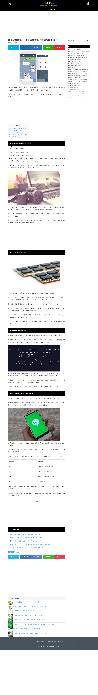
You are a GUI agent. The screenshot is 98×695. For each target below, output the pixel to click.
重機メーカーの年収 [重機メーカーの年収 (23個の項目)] (74, 91)
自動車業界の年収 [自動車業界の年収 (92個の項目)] (83, 79)
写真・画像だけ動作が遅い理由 (17, 128)
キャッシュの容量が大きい (16, 130)
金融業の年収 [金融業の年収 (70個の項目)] (85, 91)
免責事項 (52, 9)
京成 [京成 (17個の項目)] (85, 57)
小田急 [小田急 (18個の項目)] (71, 65)
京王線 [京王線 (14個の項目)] (71, 59)
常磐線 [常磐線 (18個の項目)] (85, 69)
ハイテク (12, 552)
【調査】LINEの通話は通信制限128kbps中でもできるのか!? (26, 534)
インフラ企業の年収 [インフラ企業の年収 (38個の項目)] (84, 51)
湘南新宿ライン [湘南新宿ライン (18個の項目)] (80, 77)
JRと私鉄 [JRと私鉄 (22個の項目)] (78, 49)
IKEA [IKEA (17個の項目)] (71, 49)
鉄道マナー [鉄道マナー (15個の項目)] (72, 93)
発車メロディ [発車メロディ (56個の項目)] (72, 79)
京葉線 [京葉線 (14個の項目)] (78, 59)
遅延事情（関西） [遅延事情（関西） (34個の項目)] (73, 87)
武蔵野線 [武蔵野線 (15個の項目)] (85, 75)
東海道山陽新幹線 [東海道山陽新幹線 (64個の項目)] (84, 73)
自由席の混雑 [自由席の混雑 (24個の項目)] (72, 81)
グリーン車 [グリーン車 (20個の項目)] (72, 53)
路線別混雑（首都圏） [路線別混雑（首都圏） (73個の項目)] (74, 85)
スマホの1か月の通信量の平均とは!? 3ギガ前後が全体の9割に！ (28, 547)
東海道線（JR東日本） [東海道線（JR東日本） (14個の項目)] (74, 75)
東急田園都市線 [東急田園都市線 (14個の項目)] (73, 73)
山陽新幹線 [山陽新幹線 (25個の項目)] (72, 67)
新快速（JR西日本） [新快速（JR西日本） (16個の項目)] (74, 71)
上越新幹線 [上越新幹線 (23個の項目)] (72, 55)
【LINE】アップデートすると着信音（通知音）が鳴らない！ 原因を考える (31, 544)
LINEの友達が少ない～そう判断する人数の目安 (26, 602)
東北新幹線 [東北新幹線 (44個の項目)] (85, 71)
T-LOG (49, 3)
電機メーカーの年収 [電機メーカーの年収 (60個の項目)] (82, 95)
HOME (45, 9)
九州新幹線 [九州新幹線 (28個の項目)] (81, 55)
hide (20, 125)
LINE (17, 552)
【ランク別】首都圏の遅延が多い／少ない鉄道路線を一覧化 (30, 633)
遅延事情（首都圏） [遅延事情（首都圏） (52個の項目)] (74, 89)
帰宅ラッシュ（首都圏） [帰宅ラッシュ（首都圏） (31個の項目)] (75, 69)
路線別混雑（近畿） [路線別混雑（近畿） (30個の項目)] (74, 83)
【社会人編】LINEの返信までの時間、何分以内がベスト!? (26, 537)
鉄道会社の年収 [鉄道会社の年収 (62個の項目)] (82, 93)
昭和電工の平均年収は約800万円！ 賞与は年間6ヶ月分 (28, 628)
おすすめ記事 (12, 136)
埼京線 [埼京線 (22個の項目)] (80, 63)
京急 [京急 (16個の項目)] (79, 57)
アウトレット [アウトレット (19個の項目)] (72, 51)
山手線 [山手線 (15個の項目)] (78, 65)
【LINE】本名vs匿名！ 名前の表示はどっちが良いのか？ (26, 541)
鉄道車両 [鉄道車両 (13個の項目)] (71, 95)
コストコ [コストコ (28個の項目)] (80, 53)
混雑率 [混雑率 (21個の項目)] (71, 77)
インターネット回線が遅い (16, 132)
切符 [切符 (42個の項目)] (80, 61)
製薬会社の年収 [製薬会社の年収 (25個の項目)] (83, 81)
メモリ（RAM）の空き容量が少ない (18, 134)
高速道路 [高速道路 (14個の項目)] (71, 97)
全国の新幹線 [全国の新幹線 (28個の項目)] (72, 61)
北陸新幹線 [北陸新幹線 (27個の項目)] (72, 63)
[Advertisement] (49, 25)
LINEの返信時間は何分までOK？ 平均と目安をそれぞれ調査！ (31, 606)
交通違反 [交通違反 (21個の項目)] (71, 57)
